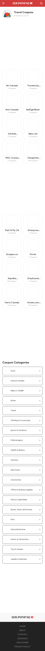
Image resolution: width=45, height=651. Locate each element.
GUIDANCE (22, 638)
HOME (23, 626)
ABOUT (22, 630)
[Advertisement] (22, 44)
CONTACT (22, 634)
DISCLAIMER (22, 642)
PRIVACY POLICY (22, 646)
